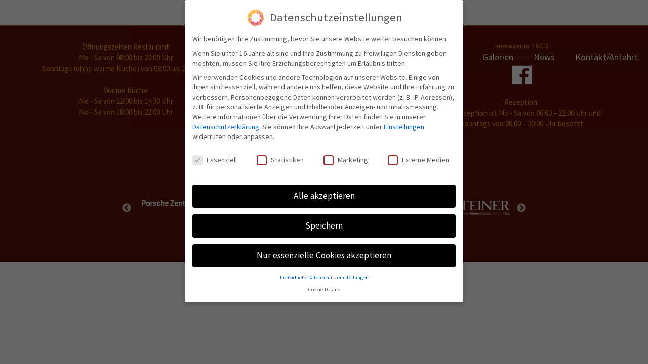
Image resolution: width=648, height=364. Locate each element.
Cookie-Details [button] (324, 286)
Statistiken (280, 157)
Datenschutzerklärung (225, 123)
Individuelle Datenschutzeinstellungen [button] (324, 274)
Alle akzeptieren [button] (324, 192)
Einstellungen (404, 123)
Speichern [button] (324, 222)
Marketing (345, 157)
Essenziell (214, 157)
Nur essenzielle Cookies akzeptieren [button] (324, 252)
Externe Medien (418, 157)
